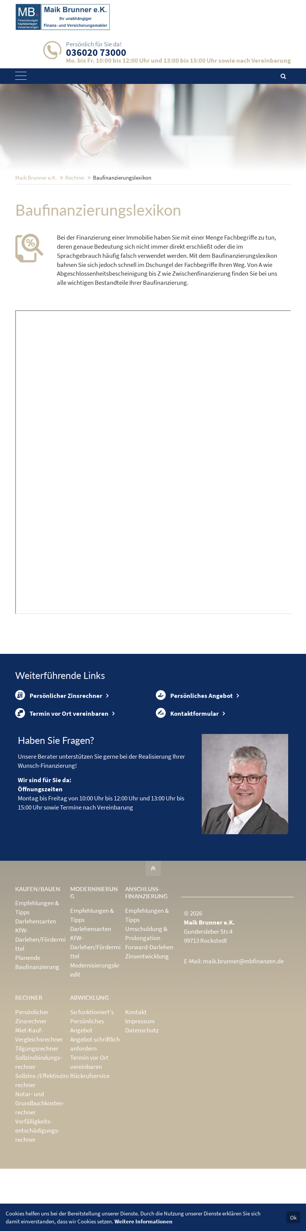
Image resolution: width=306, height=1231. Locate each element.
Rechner (75, 227)
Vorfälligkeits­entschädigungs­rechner (37, 1192)
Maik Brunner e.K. (36, 227)
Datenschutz (141, 1092)
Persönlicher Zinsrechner (58, 748)
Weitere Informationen (144, 1221)
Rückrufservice (90, 1138)
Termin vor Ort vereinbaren (61, 771)
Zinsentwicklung (147, 1018)
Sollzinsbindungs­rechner (38, 1124)
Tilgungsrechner (36, 1110)
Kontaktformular (187, 771)
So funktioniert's (92, 1074)
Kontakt (136, 1074)
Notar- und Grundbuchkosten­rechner (39, 1165)
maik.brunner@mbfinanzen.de (243, 1023)
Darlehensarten (35, 984)
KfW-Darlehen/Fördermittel (40, 1002)
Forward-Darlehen (149, 1009)
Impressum (140, 1083)
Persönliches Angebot (194, 748)
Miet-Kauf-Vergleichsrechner (39, 1097)
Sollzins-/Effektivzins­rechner (43, 1142)
